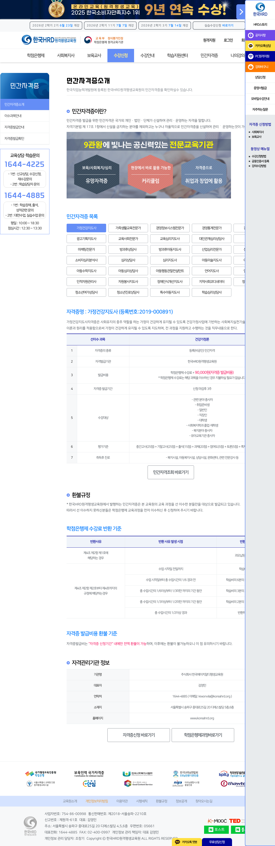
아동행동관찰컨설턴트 (170, 271)
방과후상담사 (128, 249)
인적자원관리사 (86, 282)
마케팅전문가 (86, 249)
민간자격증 (209, 55)
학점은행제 (35, 55)
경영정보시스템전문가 (170, 228)
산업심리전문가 (212, 249)
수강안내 (147, 55)
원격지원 (209, 40)
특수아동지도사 (170, 292)
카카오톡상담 (259, 46)
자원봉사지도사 (128, 282)
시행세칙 (141, 801)
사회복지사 (65, 55)
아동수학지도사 (86, 271)
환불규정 (161, 801)
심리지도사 (170, 260)
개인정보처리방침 (97, 801)
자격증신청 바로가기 (139, 735)
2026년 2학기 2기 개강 (55, 25)
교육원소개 (70, 801)
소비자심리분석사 (86, 260)
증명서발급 (260, 88)
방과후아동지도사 (170, 249)
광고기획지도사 (86, 239)
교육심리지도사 (170, 239)
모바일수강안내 (260, 99)
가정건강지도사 (86, 228)
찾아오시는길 (204, 801)
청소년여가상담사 (86, 292)
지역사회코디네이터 (211, 282)
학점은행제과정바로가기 (203, 735)
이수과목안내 (13, 116)
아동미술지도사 (212, 260)
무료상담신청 (217, 842)
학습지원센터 (177, 55)
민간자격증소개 (14, 104)
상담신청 (260, 77)
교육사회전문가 (128, 239)
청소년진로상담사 (128, 292)
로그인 (228, 40)
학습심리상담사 (212, 292)
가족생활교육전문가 (128, 228)
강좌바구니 (258, 67)
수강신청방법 (259, 156)
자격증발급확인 (14, 138)
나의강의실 (239, 55)
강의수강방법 (259, 166)
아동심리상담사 (128, 271)
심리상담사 (128, 260)
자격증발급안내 (14, 127)
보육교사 (94, 55)
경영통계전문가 (212, 228)
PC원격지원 (258, 56)
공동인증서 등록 (260, 161)
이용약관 (122, 801)
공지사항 (257, 35)
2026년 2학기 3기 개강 (164, 25)
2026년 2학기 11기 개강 (110, 25)
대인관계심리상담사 (211, 239)
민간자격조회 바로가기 (170, 472)
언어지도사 (212, 271)
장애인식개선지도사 (169, 282)
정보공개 (181, 801)
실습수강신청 (219, 25)
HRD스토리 (260, 24)
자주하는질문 (260, 109)
